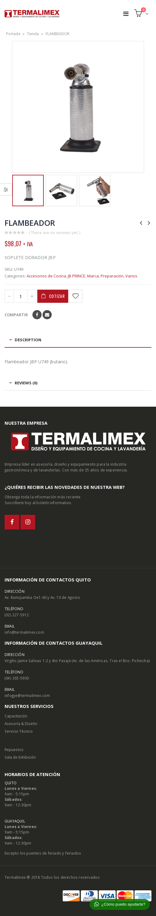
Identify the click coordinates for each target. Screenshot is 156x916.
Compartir (16, 314)
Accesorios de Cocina (46, 276)
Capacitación (16, 715)
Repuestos (14, 749)
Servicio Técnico (19, 731)
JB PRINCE (76, 276)
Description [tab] (28, 340)
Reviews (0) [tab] (26, 383)
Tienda (33, 33)
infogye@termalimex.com (27, 695)
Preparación (112, 276)
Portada (13, 33)
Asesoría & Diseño (21, 723)
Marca (93, 276)
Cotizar (57, 296)
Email (47, 314)
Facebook (37, 314)
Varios (131, 276)
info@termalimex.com (24, 632)
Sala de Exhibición (20, 757)
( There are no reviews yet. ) (54, 232)
